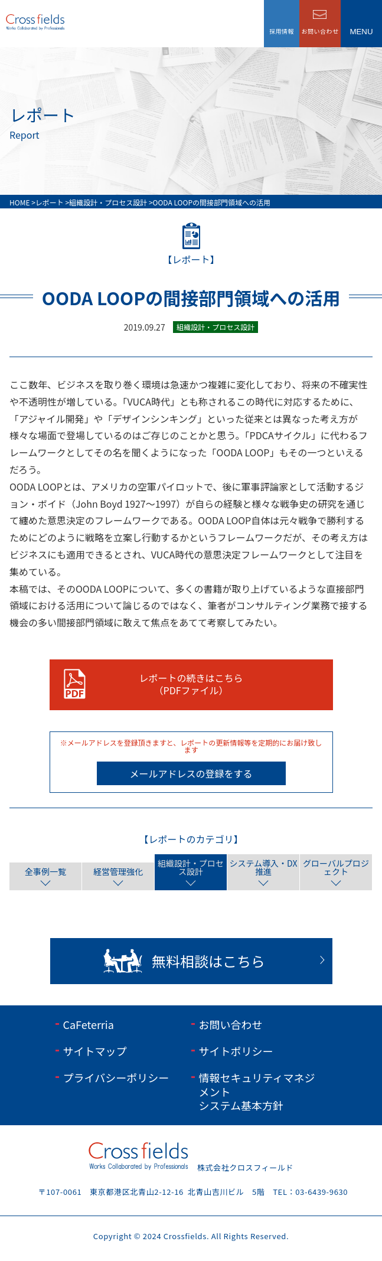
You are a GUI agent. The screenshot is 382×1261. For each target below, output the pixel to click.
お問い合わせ (231, 1024)
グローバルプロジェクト (336, 867)
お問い (320, 31)
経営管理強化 (118, 871)
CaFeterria (88, 1024)
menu (361, 31)
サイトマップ (95, 1051)
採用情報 (281, 31)
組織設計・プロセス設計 (191, 867)
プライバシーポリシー (116, 1077)
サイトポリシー (236, 1051)
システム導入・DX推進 (264, 867)
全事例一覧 (45, 871)
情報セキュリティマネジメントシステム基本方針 (257, 1091)
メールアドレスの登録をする (190, 773)
